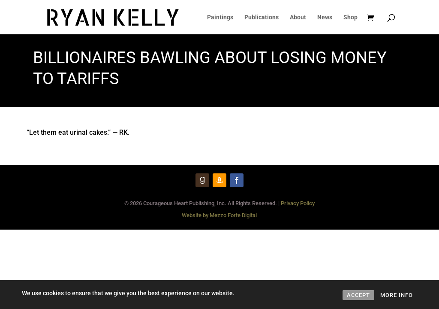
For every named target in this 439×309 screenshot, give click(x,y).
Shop (350, 17)
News (324, 17)
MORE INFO (396, 295)
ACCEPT (358, 295)
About (298, 17)
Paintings (220, 17)
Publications (261, 17)
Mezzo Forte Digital (233, 215)
